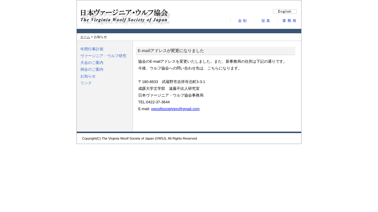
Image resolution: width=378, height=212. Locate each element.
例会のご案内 (91, 69)
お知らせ (88, 76)
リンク (86, 83)
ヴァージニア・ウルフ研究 (103, 56)
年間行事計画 (91, 49)
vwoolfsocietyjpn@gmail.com (175, 109)
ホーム (85, 37)
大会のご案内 (91, 62)
